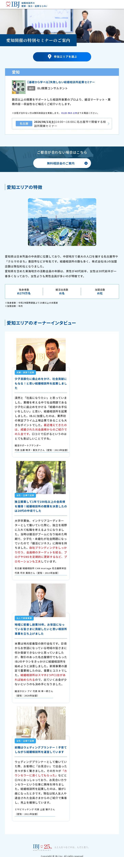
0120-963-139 (69, 112)
